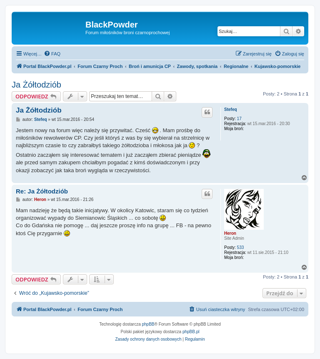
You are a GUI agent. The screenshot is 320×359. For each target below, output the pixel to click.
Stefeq (230, 109)
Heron (230, 233)
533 (240, 247)
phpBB (148, 324)
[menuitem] (52, 54)
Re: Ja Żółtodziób (42, 191)
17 (239, 118)
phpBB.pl (191, 331)
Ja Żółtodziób (36, 84)
